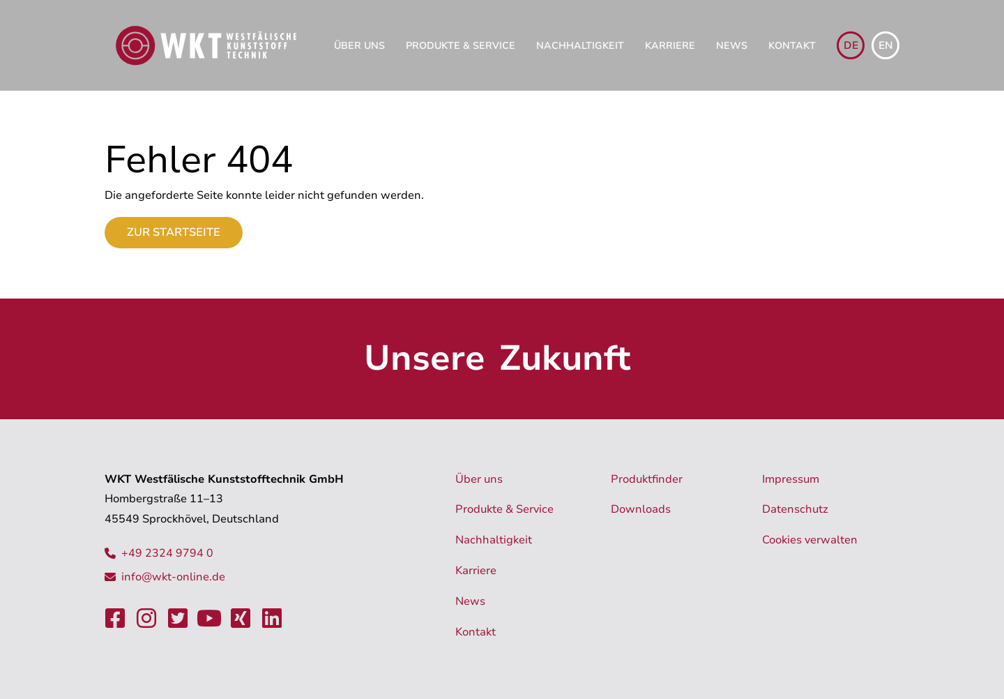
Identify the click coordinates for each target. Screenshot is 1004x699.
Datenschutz (795, 509)
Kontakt (792, 45)
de (851, 45)
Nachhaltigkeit (580, 45)
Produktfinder (647, 479)
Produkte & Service (460, 45)
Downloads (641, 509)
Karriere (670, 45)
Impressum (790, 479)
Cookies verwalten (810, 540)
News (731, 45)
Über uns (359, 45)
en (885, 45)
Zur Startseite (173, 232)
